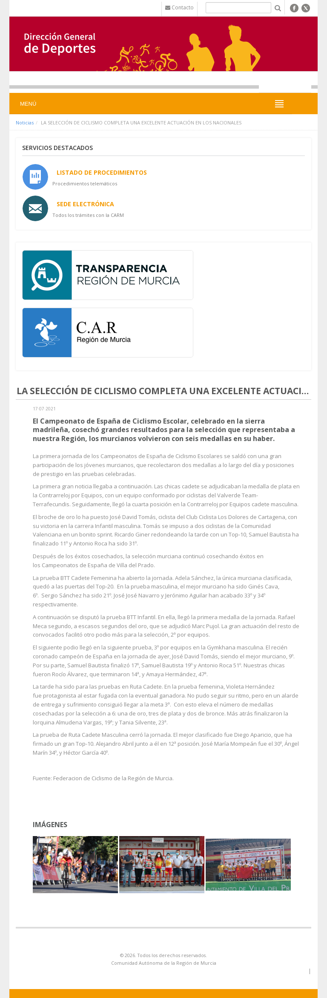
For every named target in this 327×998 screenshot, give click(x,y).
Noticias (25, 122)
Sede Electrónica (85, 204)
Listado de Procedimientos (102, 172)
